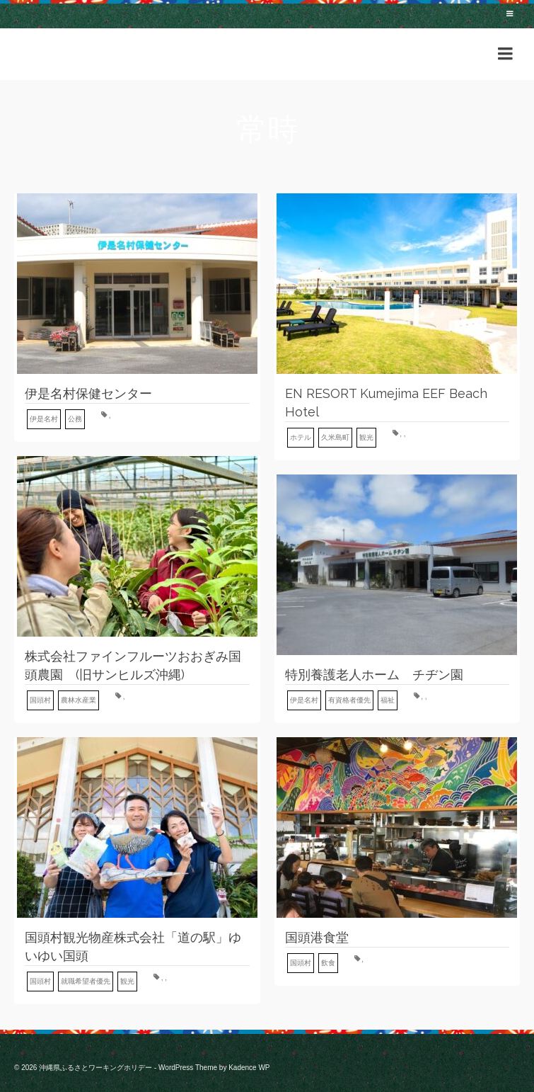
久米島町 (335, 437)
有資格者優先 (349, 700)
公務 (75, 419)
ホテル (300, 437)
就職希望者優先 (85, 981)
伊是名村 (44, 419)
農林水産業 (78, 700)
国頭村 (40, 700)
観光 (366, 437)
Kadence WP (248, 1067)
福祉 (388, 700)
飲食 (328, 963)
